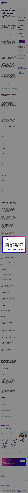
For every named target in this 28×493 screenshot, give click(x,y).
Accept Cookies (18, 249)
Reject (9, 249)
